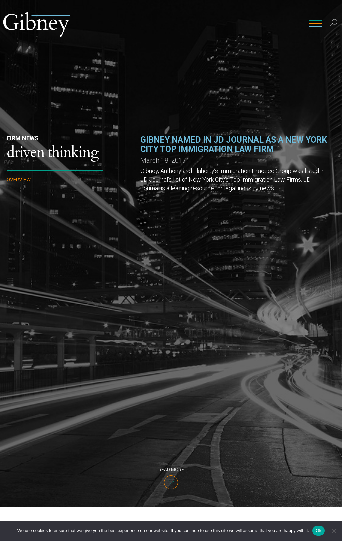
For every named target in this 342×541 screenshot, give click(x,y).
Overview (19, 179)
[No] (333, 530)
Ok (318, 530)
